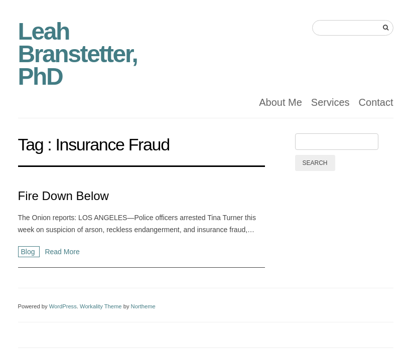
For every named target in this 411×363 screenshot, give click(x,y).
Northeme (143, 306)
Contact (376, 102)
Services (330, 102)
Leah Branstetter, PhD (78, 54)
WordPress (63, 306)
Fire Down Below (63, 196)
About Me (280, 102)
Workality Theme (101, 306)
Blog (29, 252)
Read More (62, 252)
